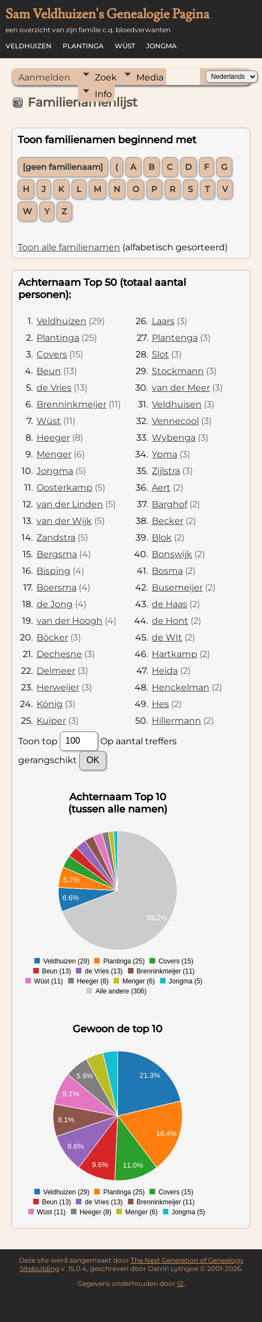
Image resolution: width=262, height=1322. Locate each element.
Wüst (125, 46)
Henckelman (180, 687)
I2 (180, 1283)
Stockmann (178, 371)
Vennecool (175, 421)
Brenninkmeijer (71, 404)
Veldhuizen (29, 46)
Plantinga (83, 46)
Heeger (53, 437)
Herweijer (58, 687)
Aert (161, 487)
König (50, 704)
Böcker (52, 637)
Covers (52, 354)
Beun (49, 371)
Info (103, 94)
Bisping (53, 571)
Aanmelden (44, 77)
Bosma (167, 571)
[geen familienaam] (63, 167)
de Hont (170, 620)
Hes (160, 704)
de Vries (54, 387)
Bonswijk (172, 554)
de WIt (167, 637)
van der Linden (70, 504)
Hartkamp (174, 654)
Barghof (169, 504)
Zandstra (56, 537)
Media (149, 77)
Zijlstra (166, 471)
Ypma (164, 454)
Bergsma (57, 554)
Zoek (106, 77)
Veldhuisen (177, 404)
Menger (54, 454)
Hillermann (176, 720)
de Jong (55, 604)
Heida (165, 670)
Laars (163, 321)
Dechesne (59, 654)
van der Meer (181, 387)
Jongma (161, 46)
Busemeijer (177, 587)
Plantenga (175, 337)
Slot (160, 354)
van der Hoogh (69, 620)
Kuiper (51, 720)
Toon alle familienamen (69, 247)
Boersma (56, 587)
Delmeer (56, 670)
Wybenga (174, 437)
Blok (162, 537)
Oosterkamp (65, 487)
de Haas (169, 604)
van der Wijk (64, 521)
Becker (167, 521)
